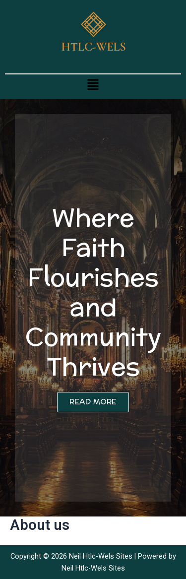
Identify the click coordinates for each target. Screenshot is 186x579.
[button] (93, 84)
